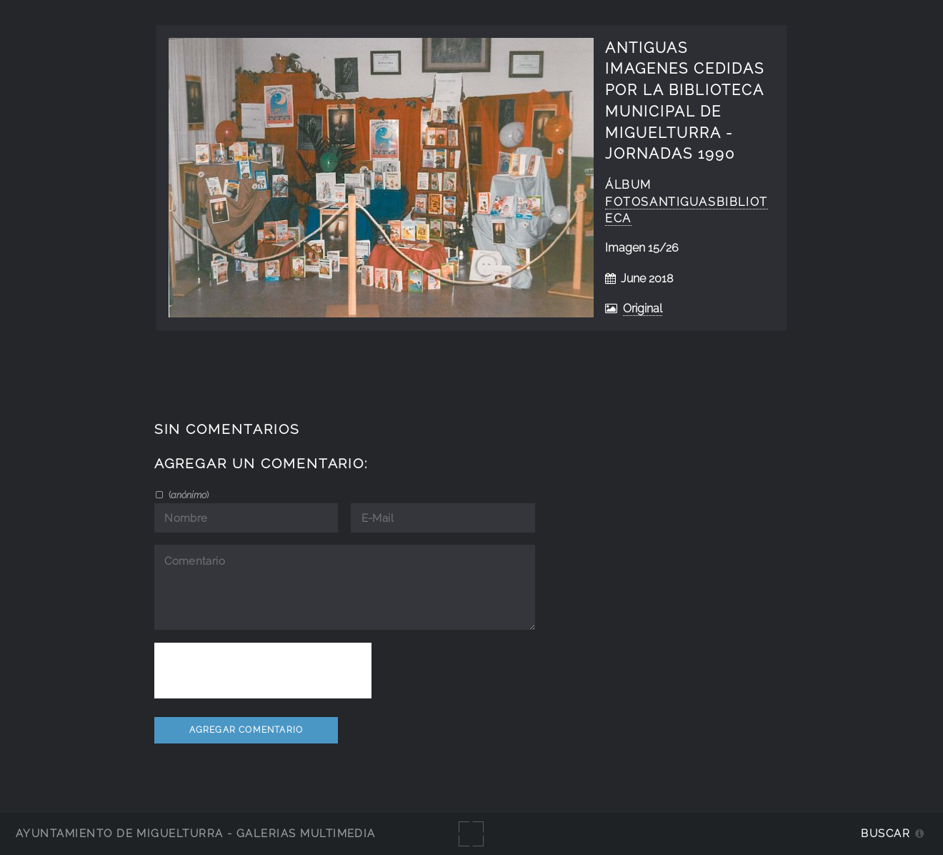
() (187, 494)
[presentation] (262, 670)
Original (642, 308)
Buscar (885, 833)
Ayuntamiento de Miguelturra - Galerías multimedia (196, 833)
